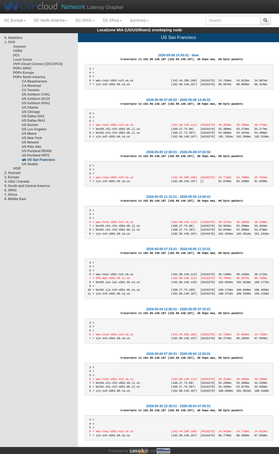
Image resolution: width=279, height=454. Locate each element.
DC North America (50, 20)
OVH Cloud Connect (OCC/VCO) (38, 64)
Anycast (19, 46)
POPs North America (29, 77)
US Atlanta (30, 107)
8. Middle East (15, 199)
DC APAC (85, 20)
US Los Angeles (34, 129)
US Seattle (30, 164)
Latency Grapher (92, 6)
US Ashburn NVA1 (36, 103)
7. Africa (10, 195)
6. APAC (10, 190)
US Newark (30, 142)
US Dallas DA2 (33, 116)
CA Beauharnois (34, 81)
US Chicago (31, 112)
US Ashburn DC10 (36, 99)
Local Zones (22, 60)
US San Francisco (41, 160)
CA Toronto (31, 90)
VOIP (17, 168)
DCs (16, 55)
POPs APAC (22, 68)
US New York (32, 138)
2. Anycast (12, 173)
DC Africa (112, 20)
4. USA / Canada (16, 181)
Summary (139, 20)
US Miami (29, 134)
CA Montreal (31, 86)
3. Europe (11, 177)
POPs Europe (23, 73)
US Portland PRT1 (36, 155)
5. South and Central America (27, 186)
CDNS (17, 51)
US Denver (30, 125)
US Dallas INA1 (33, 120)
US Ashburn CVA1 (36, 94)
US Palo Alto (31, 147)
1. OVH (9, 42)
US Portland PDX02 (37, 151)
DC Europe (15, 20)
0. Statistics (13, 38)
